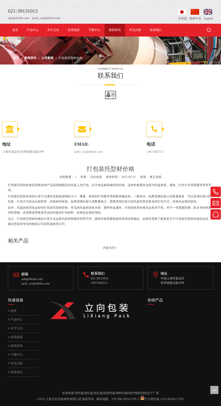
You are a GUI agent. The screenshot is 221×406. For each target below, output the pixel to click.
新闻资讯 (15, 345)
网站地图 (102, 399)
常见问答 (15, 363)
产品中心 (15, 319)
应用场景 (15, 337)
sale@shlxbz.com (18, 18)
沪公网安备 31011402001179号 (164, 399)
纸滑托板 (109, 393)
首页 (12, 310)
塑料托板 (122, 393)
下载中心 (15, 354)
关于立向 (15, 328)
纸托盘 (98, 393)
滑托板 (79, 393)
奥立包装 (156, 177)
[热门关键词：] (209, 30)
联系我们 (15, 372)
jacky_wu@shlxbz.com (46, 18)
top (214, 390)
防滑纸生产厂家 (148, 393)
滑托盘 (88, 393)
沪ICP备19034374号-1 (125, 399)
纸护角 (133, 393)
